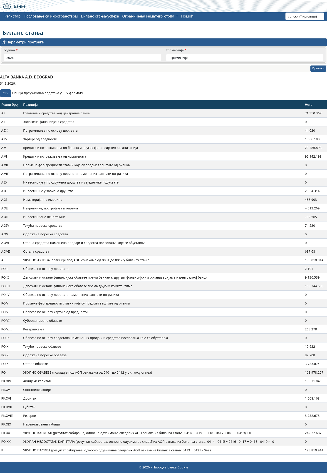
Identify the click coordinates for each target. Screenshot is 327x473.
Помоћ (187, 16)
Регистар (13, 16)
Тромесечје (175, 50)
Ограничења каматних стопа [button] (148, 16)
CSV (6, 93)
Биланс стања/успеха (100, 16)
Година (9, 50)
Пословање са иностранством (51, 16)
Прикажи (318, 68)
